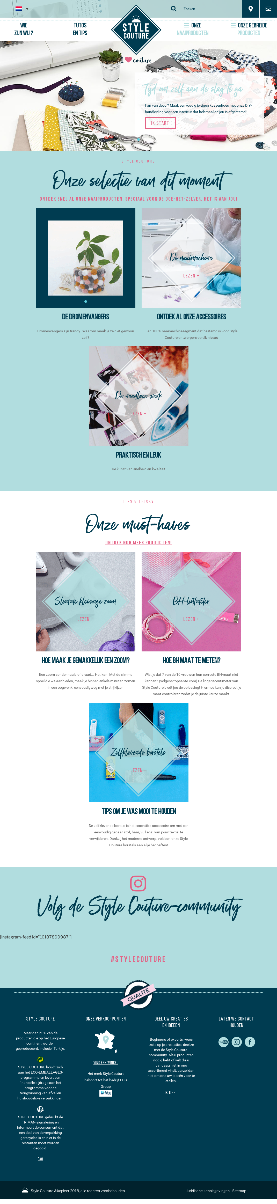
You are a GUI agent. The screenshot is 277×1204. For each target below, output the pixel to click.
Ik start (160, 123)
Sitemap (239, 1190)
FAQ (40, 1159)
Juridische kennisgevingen (208, 1190)
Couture (136, 31)
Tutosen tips (80, 30)
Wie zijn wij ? (23, 30)
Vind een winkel (105, 1063)
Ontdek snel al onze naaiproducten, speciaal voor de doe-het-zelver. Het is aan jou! (139, 199)
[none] (22, 8)
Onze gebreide (249, 30)
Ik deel (171, 1093)
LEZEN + (191, 276)
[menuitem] (22, 8)
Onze (192, 30)
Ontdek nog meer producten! (138, 543)
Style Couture (42, 1190)
